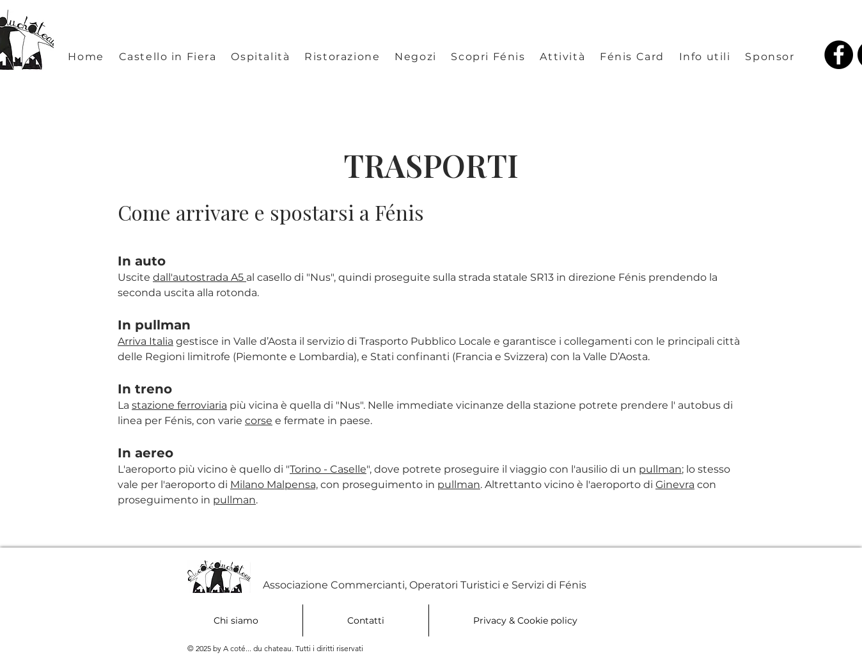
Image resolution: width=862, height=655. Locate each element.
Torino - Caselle (328, 469)
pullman (660, 469)
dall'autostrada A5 (199, 277)
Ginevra (674, 484)
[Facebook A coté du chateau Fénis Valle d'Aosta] (838, 54)
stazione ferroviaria (179, 405)
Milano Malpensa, (274, 484)
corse (258, 420)
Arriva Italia (145, 341)
